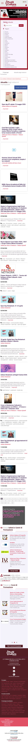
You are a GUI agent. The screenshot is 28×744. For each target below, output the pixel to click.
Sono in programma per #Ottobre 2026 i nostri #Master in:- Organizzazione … (13, 219)
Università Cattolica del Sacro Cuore (11, 163)
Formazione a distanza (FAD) (11, 67)
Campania (7, 36)
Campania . (16, 681)
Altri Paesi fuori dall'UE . (16, 689)
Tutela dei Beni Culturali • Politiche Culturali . (10, 712)
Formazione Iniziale (14, 663)
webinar (11, 360)
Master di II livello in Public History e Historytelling (17, 593)
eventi (19, 223)
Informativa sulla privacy (7, 722)
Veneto (6, 58)
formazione (9, 223)
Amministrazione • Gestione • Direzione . (9, 702)
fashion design (6, 323)
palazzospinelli (23, 420)
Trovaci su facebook (21, 87)
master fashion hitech (11, 358)
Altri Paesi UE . (8, 689)
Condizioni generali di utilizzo (7, 721)
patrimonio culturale (14, 495)
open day (13, 324)
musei (8, 225)
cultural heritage (13, 260)
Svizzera (6, 62)
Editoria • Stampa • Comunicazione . (8, 698)
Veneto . (20, 686)
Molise (6, 45)
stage (13, 291)
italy (23, 422)
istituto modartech (5, 324)
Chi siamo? (7, 719)
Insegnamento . (13, 713)
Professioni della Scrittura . (6, 709)
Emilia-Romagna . (22, 681)
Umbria (6, 55)
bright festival (5, 390)
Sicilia (6, 51)
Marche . (23, 683)
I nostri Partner (7, 723)
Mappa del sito (7, 725)
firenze (8, 227)
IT (24, 1)
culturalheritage (5, 425)
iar (2, 420)
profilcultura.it (6, 581)
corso (3, 223)
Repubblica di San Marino (10, 60)
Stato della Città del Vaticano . (18, 688)
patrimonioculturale (18, 424)
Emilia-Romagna (8, 37)
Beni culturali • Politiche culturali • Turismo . (17, 697)
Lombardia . (18, 683)
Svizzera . (3, 689)
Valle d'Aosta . (16, 686)
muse (2, 422)
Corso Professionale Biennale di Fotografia (18, 611)
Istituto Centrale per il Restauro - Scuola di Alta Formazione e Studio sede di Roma (17, 552)
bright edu (20, 390)
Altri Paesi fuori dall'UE (9, 65)
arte (23, 223)
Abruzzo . (3, 681)
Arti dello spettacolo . (5, 695)
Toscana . (22, 684)
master (15, 223)
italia (19, 422)
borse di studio (18, 360)
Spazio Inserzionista (26, 5)
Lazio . (11, 683)
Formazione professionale (14, 664)
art (14, 259)
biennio (22, 356)
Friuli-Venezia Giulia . (5, 683)
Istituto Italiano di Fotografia (9, 106)
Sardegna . (14, 684)
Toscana (6, 53)
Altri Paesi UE (7, 64)
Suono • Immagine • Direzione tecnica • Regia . (16, 710)
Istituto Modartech (5, 308)
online (22, 260)
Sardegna (7, 50)
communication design (17, 323)
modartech (11, 356)
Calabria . (12, 681)
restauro (4, 291)
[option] (13, 609)
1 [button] (12, 642)
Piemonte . (7, 684)
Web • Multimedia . (5, 697)
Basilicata (7, 33)
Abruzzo (6, 31)
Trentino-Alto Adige (9, 54)
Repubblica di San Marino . (6, 688)
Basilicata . (7, 681)
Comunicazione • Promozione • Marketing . (10, 705)
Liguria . (14, 683)
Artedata (12, 542)
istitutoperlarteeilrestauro (11, 420)
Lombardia (7, 43)
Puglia (6, 48)
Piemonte (7, 47)
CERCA (21, 25)
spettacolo (3, 225)
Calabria (6, 34)
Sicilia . (18, 684)
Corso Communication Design (18, 619)
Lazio (6, 40)
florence (23, 259)
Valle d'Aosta (7, 57)
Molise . (3, 684)
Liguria (6, 41)
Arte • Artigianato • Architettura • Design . (18, 695)
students (15, 422)
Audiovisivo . (18, 698)
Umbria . (12, 686)
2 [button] (14, 642)
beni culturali (15, 225)
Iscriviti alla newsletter (14, 676)
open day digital (21, 324)
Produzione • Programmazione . (17, 707)
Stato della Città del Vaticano (11, 61)
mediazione (8, 422)
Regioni (6, 29)
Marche (6, 44)
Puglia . (10, 684)
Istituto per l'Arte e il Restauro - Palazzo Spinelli (13, 213)
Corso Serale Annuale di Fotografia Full (16, 602)
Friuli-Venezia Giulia (9, 38)
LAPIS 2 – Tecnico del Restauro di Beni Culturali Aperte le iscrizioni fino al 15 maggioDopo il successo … (14, 286)
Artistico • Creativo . (16, 704)
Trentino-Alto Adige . (5, 686)
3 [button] (16, 642)
